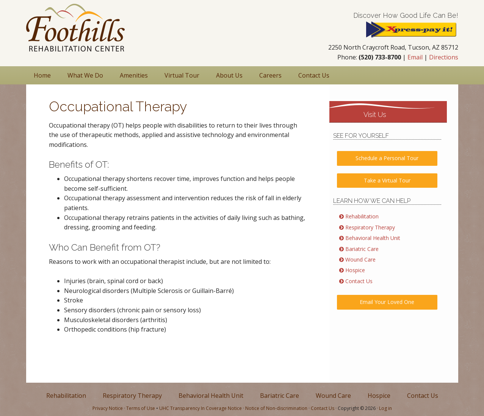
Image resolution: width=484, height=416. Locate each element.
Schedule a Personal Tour (387, 158)
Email (415, 57)
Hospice (355, 270)
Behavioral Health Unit (372, 237)
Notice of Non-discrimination (276, 408)
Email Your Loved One (387, 301)
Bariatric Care (362, 248)
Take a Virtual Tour (387, 180)
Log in (385, 408)
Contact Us (359, 281)
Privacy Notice (107, 408)
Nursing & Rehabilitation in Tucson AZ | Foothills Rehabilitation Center (75, 27)
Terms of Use (140, 408)
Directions (443, 57)
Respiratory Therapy (370, 227)
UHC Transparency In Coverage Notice (200, 408)
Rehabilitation (362, 216)
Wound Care (360, 259)
